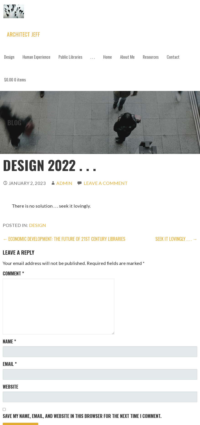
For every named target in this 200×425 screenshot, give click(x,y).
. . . (92, 57)
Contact (173, 57)
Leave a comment (106, 183)
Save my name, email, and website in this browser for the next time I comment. (82, 415)
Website (10, 386)
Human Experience (36, 57)
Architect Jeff (23, 34)
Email (10, 363)
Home (107, 57)
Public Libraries (70, 57)
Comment (13, 273)
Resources (151, 57)
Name (9, 341)
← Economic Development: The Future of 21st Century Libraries (64, 238)
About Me (127, 57)
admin (64, 183)
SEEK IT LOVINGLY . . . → (176, 238)
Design (9, 57)
